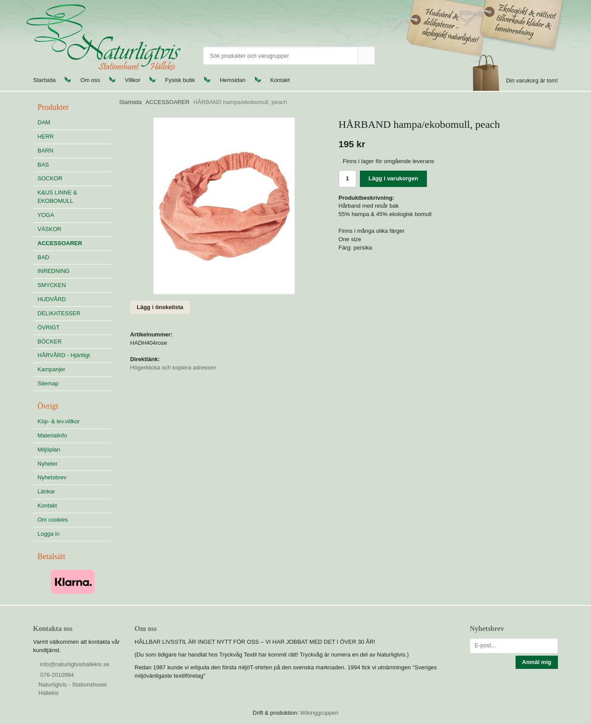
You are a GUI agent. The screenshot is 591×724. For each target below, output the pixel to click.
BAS (43, 164)
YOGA (45, 215)
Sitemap (48, 383)
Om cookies (52, 519)
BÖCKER (49, 341)
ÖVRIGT (48, 327)
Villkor (132, 80)
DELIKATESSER (74, 313)
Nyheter (47, 463)
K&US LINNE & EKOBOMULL (57, 196)
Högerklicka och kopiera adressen (173, 367)
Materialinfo (52, 435)
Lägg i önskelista (160, 307)
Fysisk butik (180, 80)
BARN (45, 150)
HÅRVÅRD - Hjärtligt (63, 355)
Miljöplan (48, 449)
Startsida (44, 80)
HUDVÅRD (74, 299)
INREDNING (74, 271)
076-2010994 (57, 675)
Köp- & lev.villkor (58, 421)
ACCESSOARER (59, 243)
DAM (43, 122)
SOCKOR (49, 178)
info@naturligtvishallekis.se (74, 664)
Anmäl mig (536, 662)
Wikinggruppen (319, 712)
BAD (43, 257)
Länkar (46, 491)
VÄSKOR (49, 229)
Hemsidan (233, 80)
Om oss (90, 80)
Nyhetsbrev (52, 477)
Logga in (48, 533)
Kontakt (280, 80)
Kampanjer (51, 369)
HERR (45, 136)
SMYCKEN (74, 285)
